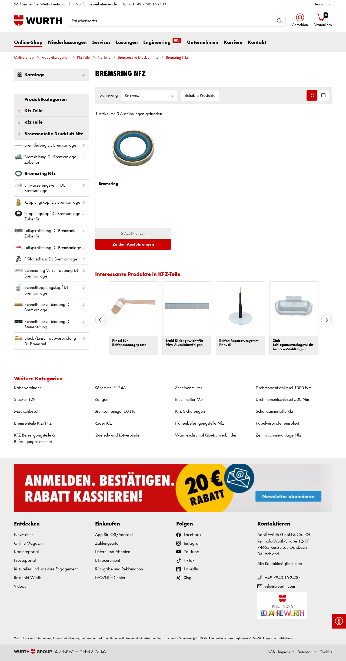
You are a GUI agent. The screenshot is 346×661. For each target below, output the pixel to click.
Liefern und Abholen (112, 552)
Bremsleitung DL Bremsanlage (49, 145)
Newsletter (23, 535)
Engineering (162, 42)
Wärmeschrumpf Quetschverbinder (206, 435)
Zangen (101, 399)
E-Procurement (107, 560)
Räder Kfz (103, 423)
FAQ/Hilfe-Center (110, 578)
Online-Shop (28, 42)
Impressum (286, 652)
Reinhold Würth (27, 578)
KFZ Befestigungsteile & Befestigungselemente (34, 438)
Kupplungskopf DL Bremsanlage (49, 202)
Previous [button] (100, 320)
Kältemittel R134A (110, 388)
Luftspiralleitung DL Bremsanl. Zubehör (49, 232)
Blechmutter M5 (189, 399)
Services (101, 42)
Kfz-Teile (83, 58)
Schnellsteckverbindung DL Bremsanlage (49, 306)
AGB (271, 652)
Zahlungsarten (108, 543)
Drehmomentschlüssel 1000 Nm (283, 388)
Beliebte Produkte (200, 95)
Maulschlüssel (26, 411)
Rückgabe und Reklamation (119, 569)
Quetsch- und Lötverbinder (118, 435)
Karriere (233, 42)
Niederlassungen (67, 42)
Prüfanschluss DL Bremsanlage (49, 259)
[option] (133, 318)
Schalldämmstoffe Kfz (274, 411)
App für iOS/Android (114, 535)
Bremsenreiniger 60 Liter (116, 411)
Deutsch (319, 4)
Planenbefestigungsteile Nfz (199, 423)
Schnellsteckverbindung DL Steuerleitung (49, 323)
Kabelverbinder (27, 388)
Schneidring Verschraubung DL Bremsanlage (49, 272)
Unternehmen (202, 42)
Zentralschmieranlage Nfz (278, 435)
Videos (20, 586)
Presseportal (25, 560)
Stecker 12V (24, 399)
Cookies (326, 652)
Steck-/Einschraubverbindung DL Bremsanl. (49, 340)
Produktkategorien (55, 58)
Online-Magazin (28, 543)
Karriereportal (26, 552)
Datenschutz (307, 652)
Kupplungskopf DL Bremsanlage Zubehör (49, 215)
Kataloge (51, 74)
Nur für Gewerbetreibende (96, 4)
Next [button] (326, 320)
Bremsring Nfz (177, 58)
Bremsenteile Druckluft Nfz (138, 58)
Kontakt (257, 42)
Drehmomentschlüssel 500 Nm (282, 399)
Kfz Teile (103, 58)
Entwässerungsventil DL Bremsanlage (49, 187)
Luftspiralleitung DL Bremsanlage (49, 247)
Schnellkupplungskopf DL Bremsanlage (49, 289)
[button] (300, 21)
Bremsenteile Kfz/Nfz (33, 423)
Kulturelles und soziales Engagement (46, 569)
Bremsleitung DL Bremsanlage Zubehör (49, 158)
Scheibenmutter (188, 388)
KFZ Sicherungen (190, 411)
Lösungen (127, 42)
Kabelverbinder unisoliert (277, 423)
